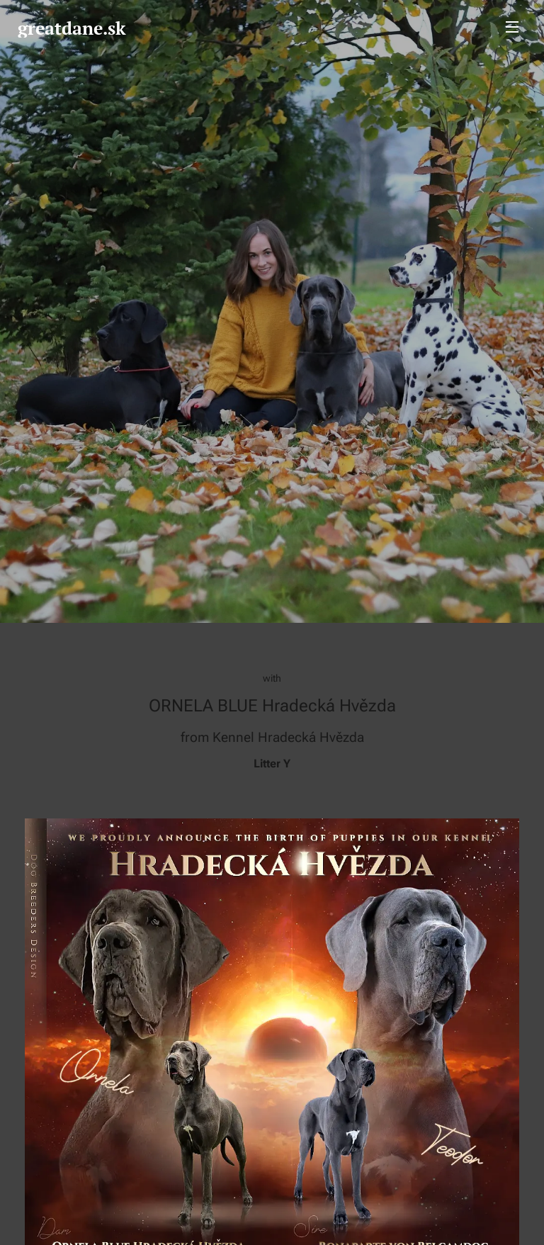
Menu (512, 27)
